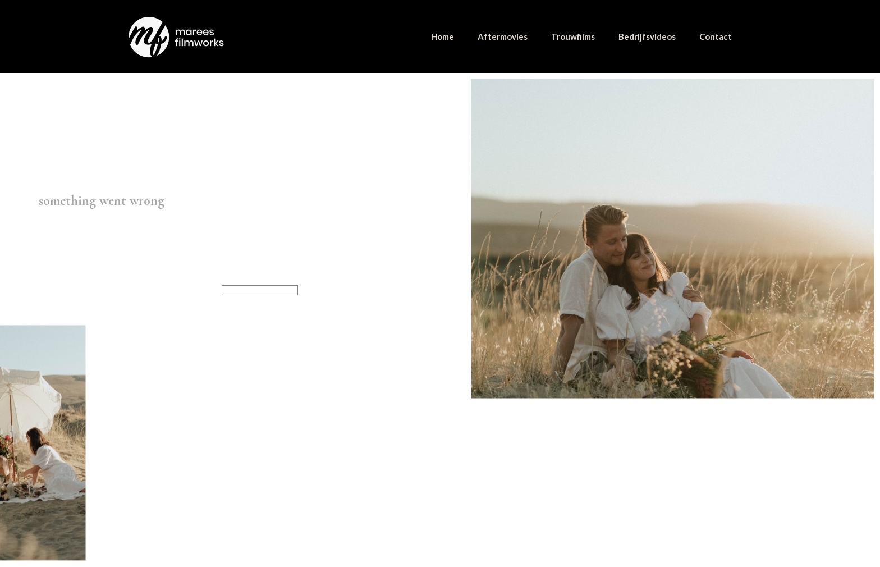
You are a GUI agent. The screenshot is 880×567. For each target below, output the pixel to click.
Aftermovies (503, 36)
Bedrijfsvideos (647, 36)
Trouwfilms (573, 36)
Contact (715, 36)
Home (442, 36)
